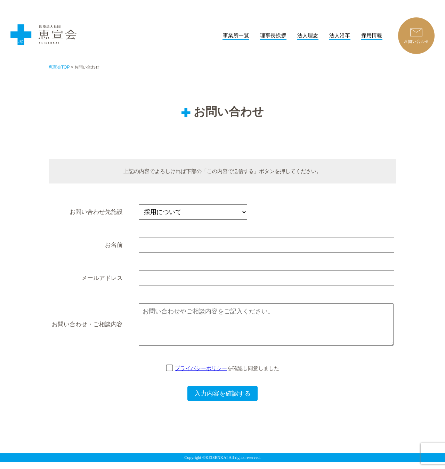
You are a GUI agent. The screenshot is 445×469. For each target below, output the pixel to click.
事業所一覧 (236, 35)
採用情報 (371, 35)
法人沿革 (339, 35)
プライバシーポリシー (201, 375)
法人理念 (307, 35)
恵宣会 (45, 31)
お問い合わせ (416, 35)
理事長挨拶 (273, 35)
